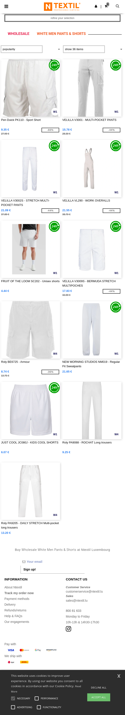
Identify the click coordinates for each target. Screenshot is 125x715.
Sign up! (29, 569)
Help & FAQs (13, 616)
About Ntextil (13, 587)
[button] (96, 6)
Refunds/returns (15, 610)
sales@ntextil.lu (76, 600)
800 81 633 (73, 610)
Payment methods (16, 599)
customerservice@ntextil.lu (84, 591)
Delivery (10, 604)
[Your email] (53, 562)
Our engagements (16, 622)
